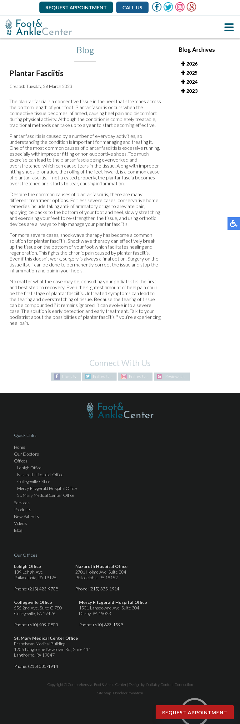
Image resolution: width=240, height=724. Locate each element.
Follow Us (102, 376)
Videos (20, 523)
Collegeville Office (33, 481)
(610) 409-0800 (43, 624)
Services (22, 502)
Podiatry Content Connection (169, 684)
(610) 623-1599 (108, 624)
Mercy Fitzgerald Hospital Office (47, 488)
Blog (18, 530)
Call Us (133, 7)
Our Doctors (26, 454)
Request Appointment (76, 7)
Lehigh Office (29, 467)
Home (19, 447)
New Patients (26, 516)
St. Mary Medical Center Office (45, 495)
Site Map (104, 693)
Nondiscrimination (128, 693)
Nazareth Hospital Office (40, 474)
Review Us (175, 376)
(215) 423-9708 (43, 588)
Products (22, 509)
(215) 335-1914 (104, 588)
